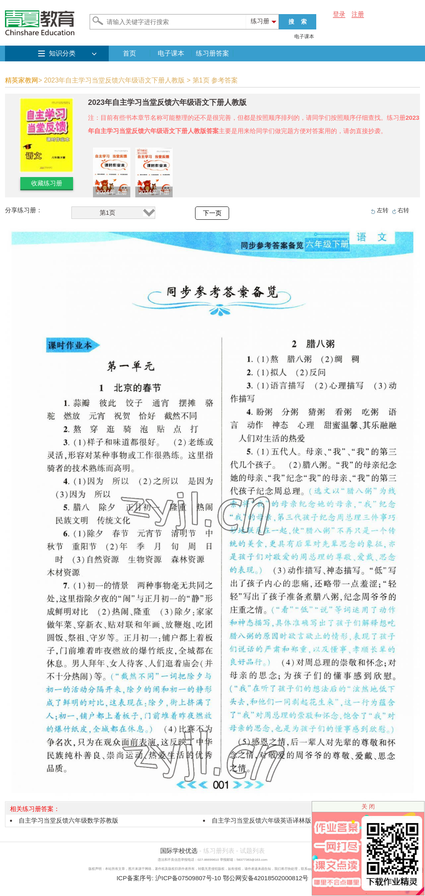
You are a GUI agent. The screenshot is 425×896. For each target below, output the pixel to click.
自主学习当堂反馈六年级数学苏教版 (68, 820)
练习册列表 (218, 850)
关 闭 (368, 806)
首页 (129, 53)
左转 (382, 210)
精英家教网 (21, 80)
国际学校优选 (179, 850)
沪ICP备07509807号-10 (188, 877)
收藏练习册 (46, 183)
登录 (339, 13)
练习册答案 (212, 53)
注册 (358, 13)
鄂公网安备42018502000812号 (266, 877)
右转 (403, 210)
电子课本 (304, 36)
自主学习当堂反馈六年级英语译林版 (261, 820)
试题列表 (252, 850)
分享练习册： (23, 210)
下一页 (212, 213)
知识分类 (62, 53)
